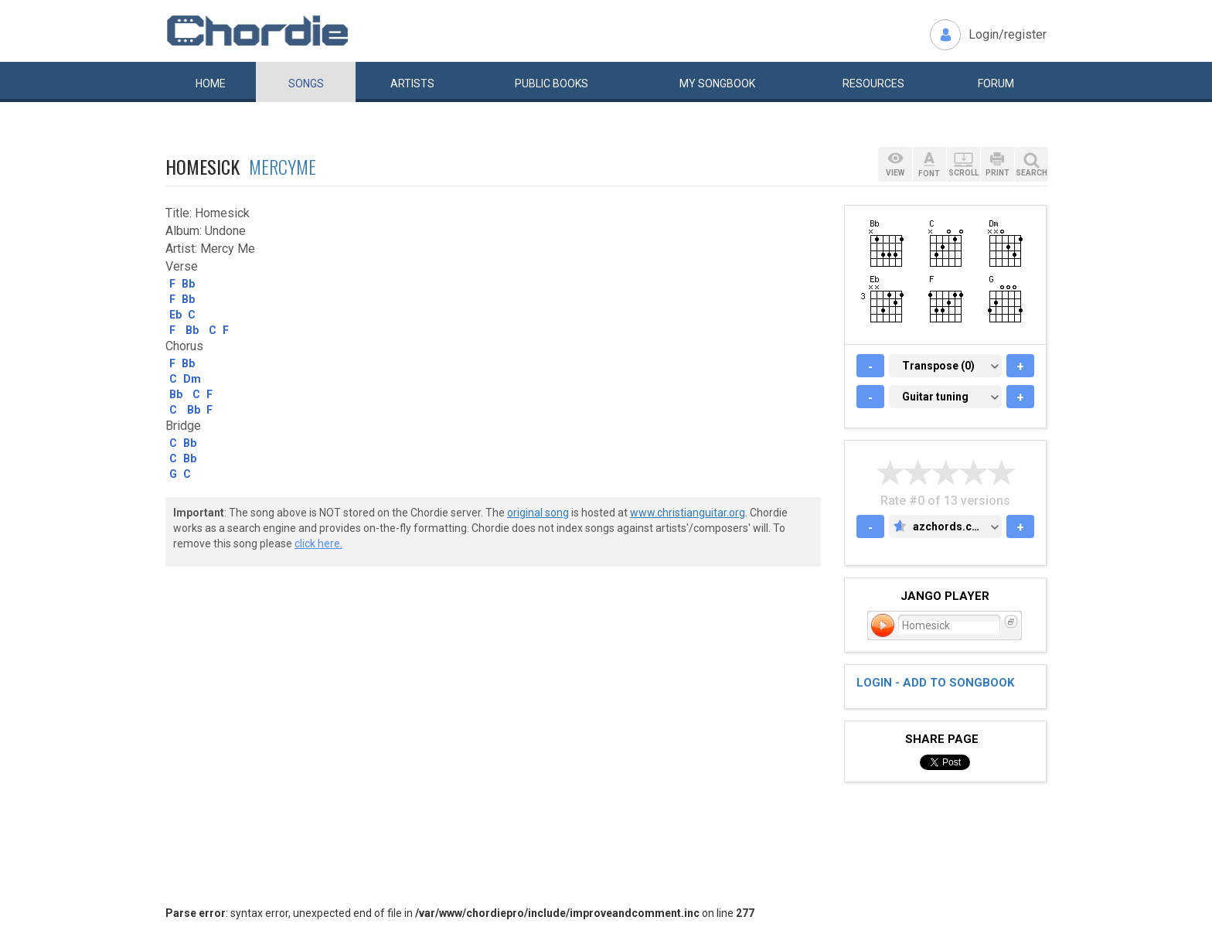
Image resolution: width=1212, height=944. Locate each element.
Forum (996, 83)
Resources (873, 83)
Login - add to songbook (935, 683)
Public (551, 83)
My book (717, 83)
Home (211, 83)
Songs (306, 83)
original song (538, 512)
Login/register (1008, 34)
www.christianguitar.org (687, 512)
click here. (318, 543)
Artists (412, 83)
